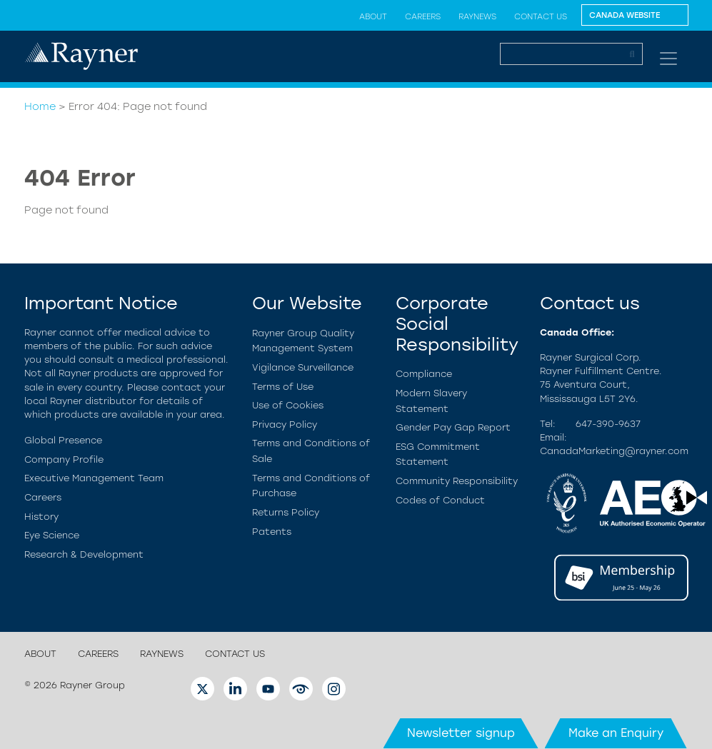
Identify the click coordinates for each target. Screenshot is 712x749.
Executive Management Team (94, 478)
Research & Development (84, 554)
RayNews (477, 16)
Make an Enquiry (615, 733)
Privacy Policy (284, 424)
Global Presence (63, 440)
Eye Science (51, 535)
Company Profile (64, 459)
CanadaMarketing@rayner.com (614, 451)
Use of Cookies (288, 405)
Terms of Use (283, 386)
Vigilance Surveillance (303, 367)
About (373, 16)
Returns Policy (285, 512)
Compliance (424, 373)
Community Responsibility (457, 481)
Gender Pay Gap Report (453, 427)
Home (40, 106)
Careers (423, 16)
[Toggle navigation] (668, 58)
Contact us (540, 16)
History (41, 516)
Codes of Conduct (440, 500)
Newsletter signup (461, 733)
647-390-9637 (608, 423)
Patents (271, 531)
